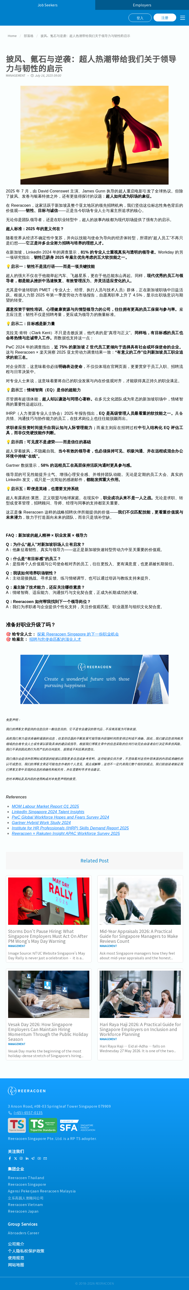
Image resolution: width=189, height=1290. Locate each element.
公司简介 (16, 1243)
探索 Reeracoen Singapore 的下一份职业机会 (78, 634)
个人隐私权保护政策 (26, 1250)
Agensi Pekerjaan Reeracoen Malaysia (42, 1190)
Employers (142, 4)
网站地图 (16, 1264)
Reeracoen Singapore (27, 1184)
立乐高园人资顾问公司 (26, 1197)
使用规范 (16, 1257)
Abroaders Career (23, 1232)
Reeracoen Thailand (26, 1177)
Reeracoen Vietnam (25, 1204)
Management (15, 75)
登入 (140, 17)
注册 (164, 17)
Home (12, 36)
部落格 (28, 36)
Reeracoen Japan (23, 1211)
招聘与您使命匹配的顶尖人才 (55, 639)
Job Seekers (48, 4)
